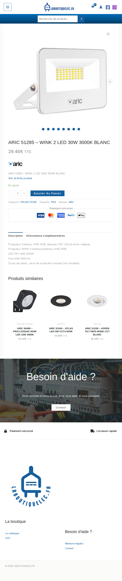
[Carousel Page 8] (79, 129)
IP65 (53, 202)
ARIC (71, 202)
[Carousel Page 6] (68, 129)
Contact (69, 548)
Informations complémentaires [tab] (45, 235)
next (109, 81)
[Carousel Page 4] (58, 129)
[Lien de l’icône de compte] (100, 7)
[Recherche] (81, 18)
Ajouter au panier (47, 193)
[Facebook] (107, 7)
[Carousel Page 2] (48, 129)
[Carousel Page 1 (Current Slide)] (43, 129)
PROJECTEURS (29, 202)
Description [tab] (15, 235)
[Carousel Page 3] (53, 129)
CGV (7, 538)
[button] (108, 34)
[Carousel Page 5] (63, 129)
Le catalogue (12, 533)
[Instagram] (114, 7)
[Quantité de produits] (17, 193)
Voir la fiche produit (20, 178)
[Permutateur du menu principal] (7, 7)
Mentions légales (75, 544)
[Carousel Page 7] (73, 129)
